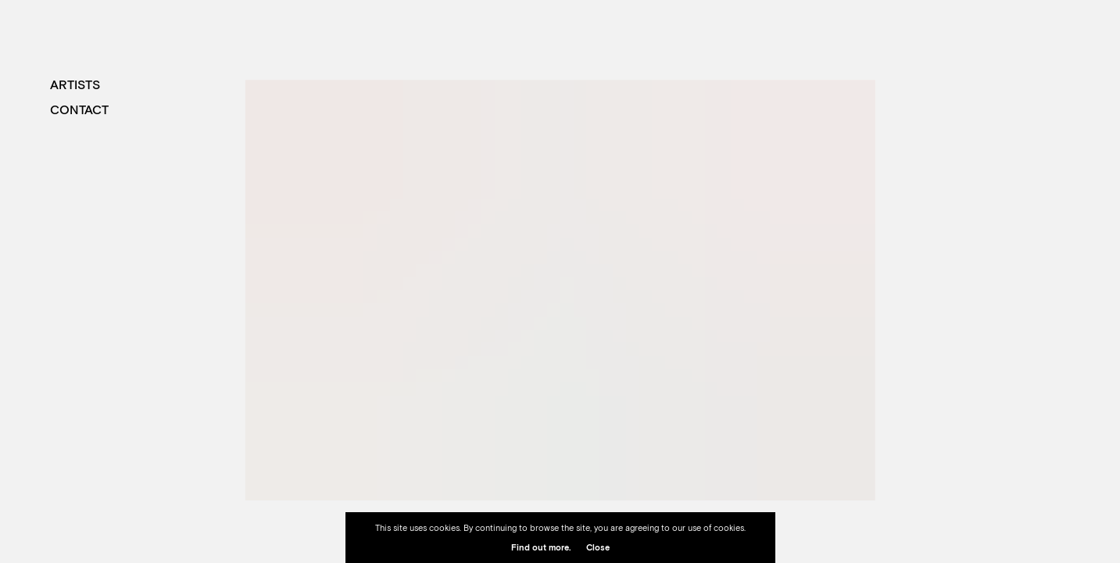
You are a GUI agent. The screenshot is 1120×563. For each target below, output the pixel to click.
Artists (75, 84)
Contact (79, 109)
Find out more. (541, 547)
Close (598, 547)
